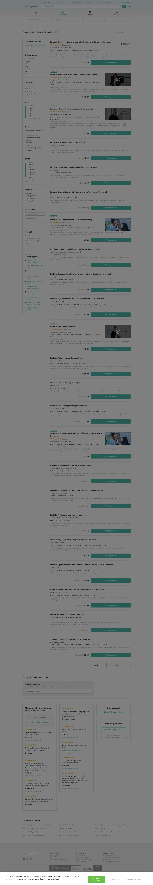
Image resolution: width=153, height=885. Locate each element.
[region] (76, 878)
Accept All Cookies (97, 879)
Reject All (116, 879)
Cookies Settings (134, 879)
